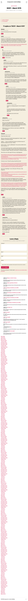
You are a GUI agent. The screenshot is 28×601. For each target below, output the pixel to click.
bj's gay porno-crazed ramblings (14, 1)
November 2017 (4, 471)
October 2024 (3, 361)
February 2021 (3, 420)
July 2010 (3, 588)
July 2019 (3, 445)
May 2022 (3, 400)
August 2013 (3, 539)
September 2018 (4, 457)
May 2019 (3, 448)
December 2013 (4, 533)
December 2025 (4, 343)
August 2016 (3, 491)
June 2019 (3, 447)
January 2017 (3, 484)
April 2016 (3, 496)
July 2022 (3, 397)
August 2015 (3, 507)
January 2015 (3, 516)
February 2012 (3, 563)
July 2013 (3, 540)
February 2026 (4, 340)
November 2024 (4, 360)
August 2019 (3, 444)
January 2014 (3, 532)
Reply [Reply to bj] (3, 57)
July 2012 (3, 556)
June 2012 (3, 557)
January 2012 (3, 564)
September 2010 (4, 585)
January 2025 (3, 357)
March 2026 (3, 339)
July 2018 (3, 460)
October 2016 (3, 488)
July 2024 (3, 365)
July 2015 (3, 508)
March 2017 (3, 481)
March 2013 (3, 545)
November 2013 (4, 535)
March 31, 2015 (13, 10)
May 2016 (3, 495)
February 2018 (4, 467)
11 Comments (20, 10)
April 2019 (3, 449)
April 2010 (3, 592)
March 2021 (3, 419)
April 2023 (3, 385)
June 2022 (3, 399)
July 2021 (3, 413)
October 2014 (3, 520)
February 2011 (3, 579)
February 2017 (3, 483)
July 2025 (3, 349)
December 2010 (4, 581)
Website (2, 260)
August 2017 (3, 475)
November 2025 (4, 344)
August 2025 (3, 348)
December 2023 (4, 375)
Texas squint (7, 317)
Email (2, 256)
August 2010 (3, 587)
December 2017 (4, 469)
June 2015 (3, 509)
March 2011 (3, 577)
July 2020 (3, 429)
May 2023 (3, 384)
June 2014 (3, 525)
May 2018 (3, 463)
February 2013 (4, 547)
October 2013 (3, 536)
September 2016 (4, 489)
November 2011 (4, 567)
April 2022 (3, 401)
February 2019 (4, 452)
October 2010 (3, 584)
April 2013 (3, 544)
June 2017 (3, 477)
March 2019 (3, 451)
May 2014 (3, 527)
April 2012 (3, 560)
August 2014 (3, 523)
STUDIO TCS (9, 307)
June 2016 (3, 493)
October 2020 (3, 425)
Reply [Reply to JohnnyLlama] (6, 83)
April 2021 (3, 417)
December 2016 (4, 485)
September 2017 (4, 473)
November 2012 (4, 551)
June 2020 (3, 431)
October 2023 (3, 377)
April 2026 (3, 337)
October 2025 (3, 345)
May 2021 (3, 416)
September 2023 (4, 379)
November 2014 (4, 519)
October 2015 (3, 504)
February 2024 (4, 372)
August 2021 (3, 412)
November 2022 (4, 392)
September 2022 (4, 395)
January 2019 (3, 453)
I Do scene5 (7, 312)
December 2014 (4, 517)
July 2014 (3, 524)
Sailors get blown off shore (12, 282)
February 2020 (4, 436)
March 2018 (3, 465)
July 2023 (3, 381)
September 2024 (4, 363)
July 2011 (3, 572)
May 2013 (3, 543)
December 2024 (4, 359)
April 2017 (3, 480)
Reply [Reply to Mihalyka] (2, 33)
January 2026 (3, 341)
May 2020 (3, 432)
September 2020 (4, 427)
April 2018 (3, 464)
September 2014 (4, 521)
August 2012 (3, 555)
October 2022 (3, 393)
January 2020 (3, 437)
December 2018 (4, 455)
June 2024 (3, 367)
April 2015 (3, 512)
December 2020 (4, 423)
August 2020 (3, 428)
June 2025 (3, 351)
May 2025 (3, 352)
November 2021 (4, 408)
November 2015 (4, 503)
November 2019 (4, 440)
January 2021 (3, 421)
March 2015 (3, 513)
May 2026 (3, 336)
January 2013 (3, 548)
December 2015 (4, 501)
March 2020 (3, 435)
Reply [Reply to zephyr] (2, 47)
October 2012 (3, 552)
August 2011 (3, 571)
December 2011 (4, 565)
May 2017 (3, 479)
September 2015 (4, 505)
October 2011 (3, 568)
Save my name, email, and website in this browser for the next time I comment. (13, 264)
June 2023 (3, 383)
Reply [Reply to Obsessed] (2, 194)
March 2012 (3, 561)
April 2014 (3, 528)
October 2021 (3, 409)
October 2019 (3, 441)
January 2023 (3, 389)
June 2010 (3, 589)
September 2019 (4, 443)
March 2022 (3, 403)
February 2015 (4, 515)
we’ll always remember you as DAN (11, 287)
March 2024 (3, 371)
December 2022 (4, 391)
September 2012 (4, 553)
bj (8, 10)
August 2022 (3, 396)
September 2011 (4, 569)
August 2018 (3, 459)
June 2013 (3, 541)
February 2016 (4, 499)
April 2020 (3, 433)
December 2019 (4, 439)
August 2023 (3, 380)
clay (10, 326)
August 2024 (3, 364)
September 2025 (4, 347)
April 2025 (3, 353)
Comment (3, 243)
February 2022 (4, 404)
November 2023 (4, 376)
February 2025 (4, 356)
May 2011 (3, 575)
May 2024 (3, 368)
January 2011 (3, 580)
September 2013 (4, 537)
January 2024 (3, 373)
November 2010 (4, 583)
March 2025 (3, 355)
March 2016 (3, 497)
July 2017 (3, 476)
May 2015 (3, 511)
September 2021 (4, 411)
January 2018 (3, 468)
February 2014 (4, 531)
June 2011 (3, 573)
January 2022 (3, 405)
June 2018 (3, 461)
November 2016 (4, 487)
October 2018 (3, 456)
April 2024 (3, 369)
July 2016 (3, 492)
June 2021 (3, 415)
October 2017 (3, 472)
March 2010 (3, 593)
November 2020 (4, 424)
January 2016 (3, 500)
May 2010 (3, 591)
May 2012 (3, 559)
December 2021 (4, 407)
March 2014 (3, 529)
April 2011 (3, 576)
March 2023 (3, 387)
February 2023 (4, 388)
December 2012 (4, 549)
